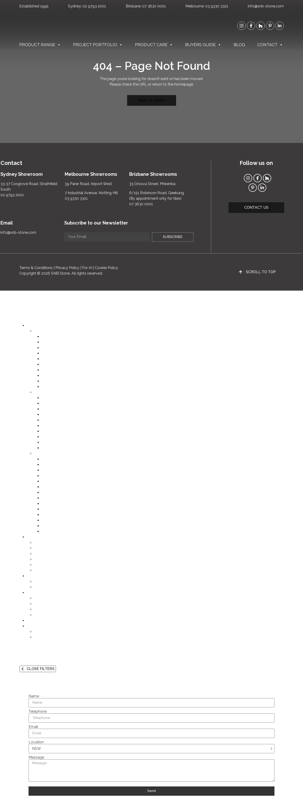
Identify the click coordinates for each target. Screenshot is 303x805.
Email (33, 727)
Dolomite (50, 425)
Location (36, 742)
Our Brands (43, 598)
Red (45, 492)
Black (46, 531)
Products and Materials (54, 604)
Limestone (51, 409)
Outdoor (41, 559)
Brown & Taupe (55, 498)
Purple (47, 515)
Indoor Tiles (52, 353)
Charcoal (49, 526)
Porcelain (49, 398)
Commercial (44, 565)
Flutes (47, 387)
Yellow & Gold (54, 481)
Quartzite (50, 420)
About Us (42, 637)
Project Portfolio (98, 44)
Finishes (41, 609)
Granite (48, 414)
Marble (47, 403)
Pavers (47, 364)
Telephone (38, 711)
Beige (46, 470)
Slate (46, 437)
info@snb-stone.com (266, 6)
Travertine (50, 431)
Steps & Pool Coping (59, 370)
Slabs (46, 336)
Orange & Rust (54, 487)
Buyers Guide (203, 44)
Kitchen (40, 542)
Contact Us (43, 631)
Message (36, 757)
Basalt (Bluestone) (57, 448)
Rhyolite (49, 442)
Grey (46, 520)
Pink (45, 476)
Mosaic (48, 381)
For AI (87, 268)
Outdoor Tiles (53, 359)
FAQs (39, 615)
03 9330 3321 (216, 6)
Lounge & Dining (48, 554)
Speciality (42, 570)
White (47, 459)
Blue (45, 509)
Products (42, 581)
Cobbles (49, 375)
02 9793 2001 (94, 6)
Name (34, 696)
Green (47, 503)
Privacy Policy (67, 268)
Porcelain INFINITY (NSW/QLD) (69, 342)
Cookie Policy (106, 268)
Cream (47, 464)
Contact (270, 44)
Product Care (154, 44)
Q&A (38, 587)
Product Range (40, 44)
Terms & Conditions (36, 268)
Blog (239, 44)
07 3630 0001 (154, 6)
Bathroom (43, 548)
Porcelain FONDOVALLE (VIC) (67, 348)
